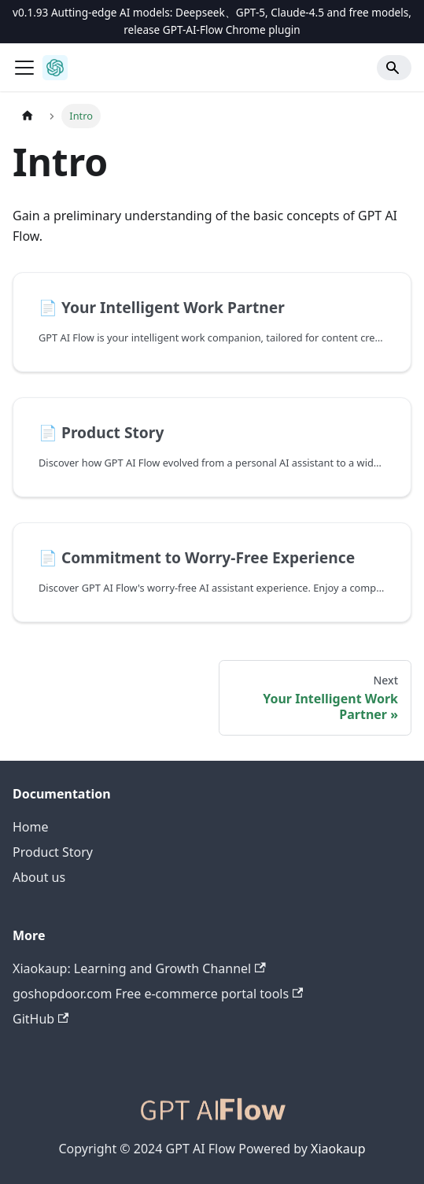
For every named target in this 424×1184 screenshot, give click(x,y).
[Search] (394, 67)
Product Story (53, 852)
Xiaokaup (338, 1148)
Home (31, 826)
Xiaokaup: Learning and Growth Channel (139, 968)
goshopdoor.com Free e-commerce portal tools (158, 993)
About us (39, 877)
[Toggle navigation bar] (24, 67)
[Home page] (27, 116)
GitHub (40, 1018)
